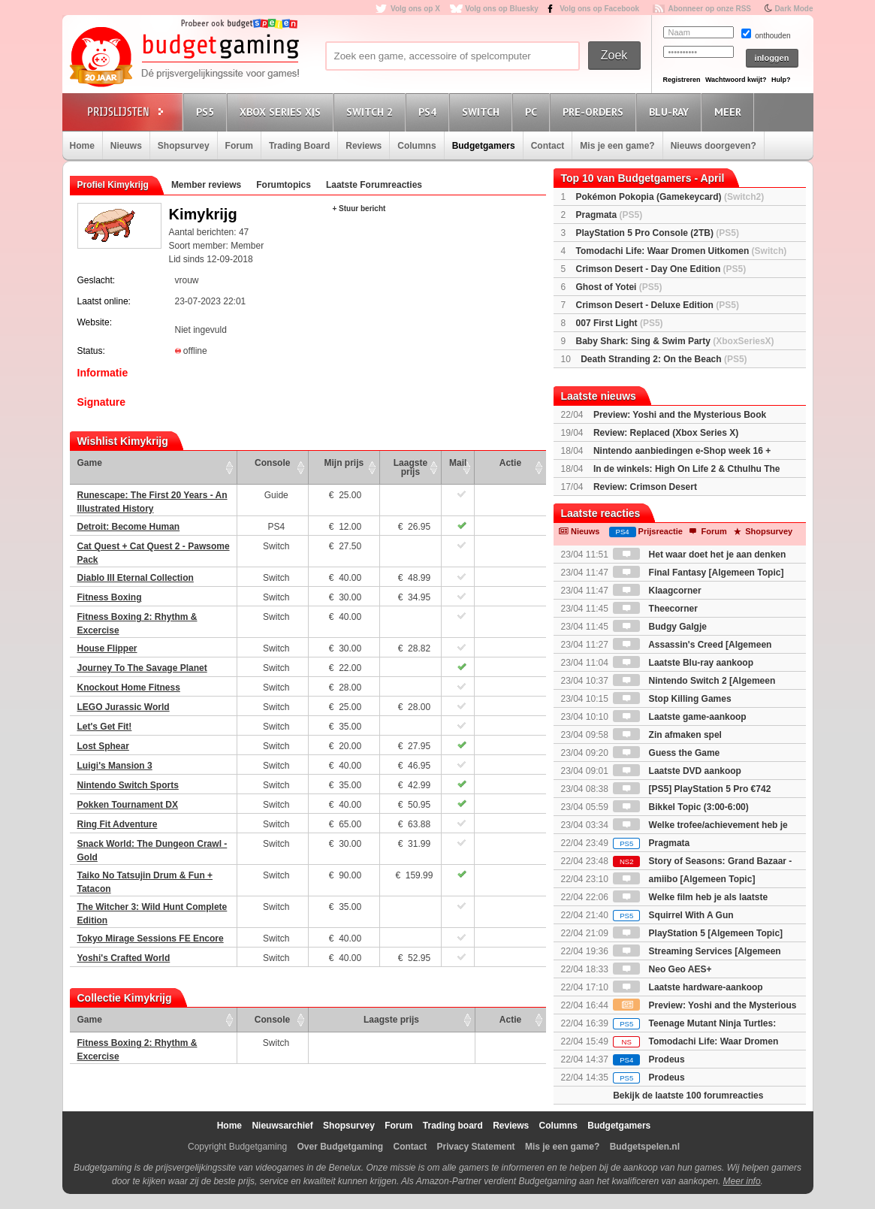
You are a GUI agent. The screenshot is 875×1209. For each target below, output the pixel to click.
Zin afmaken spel (667, 735)
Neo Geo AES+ (662, 969)
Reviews (363, 146)
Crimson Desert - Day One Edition (661, 269)
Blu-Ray (671, 111)
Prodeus (648, 1059)
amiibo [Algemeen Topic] (684, 879)
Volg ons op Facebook (599, 9)
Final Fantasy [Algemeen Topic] (698, 572)
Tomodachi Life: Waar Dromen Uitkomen (681, 251)
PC (533, 111)
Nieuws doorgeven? (713, 146)
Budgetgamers (483, 146)
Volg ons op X (415, 9)
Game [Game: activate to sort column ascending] (89, 463)
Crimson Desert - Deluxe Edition (657, 305)
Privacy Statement (476, 1146)
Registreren (682, 79)
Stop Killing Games (672, 699)
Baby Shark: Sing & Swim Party (675, 341)
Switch (483, 111)
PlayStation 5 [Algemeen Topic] (698, 933)
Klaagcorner (657, 590)
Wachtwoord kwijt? (736, 79)
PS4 (429, 111)
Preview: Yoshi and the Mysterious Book (679, 415)
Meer (730, 111)
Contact (548, 146)
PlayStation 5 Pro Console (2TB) (657, 233)
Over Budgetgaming (340, 1146)
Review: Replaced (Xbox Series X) (665, 433)
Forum (239, 146)
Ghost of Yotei (619, 287)
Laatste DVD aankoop (677, 771)
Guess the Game (666, 753)
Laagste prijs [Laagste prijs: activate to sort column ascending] (410, 467)
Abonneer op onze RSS (709, 9)
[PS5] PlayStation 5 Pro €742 (692, 789)
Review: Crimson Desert (645, 487)
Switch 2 (371, 111)
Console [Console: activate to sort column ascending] (272, 463)
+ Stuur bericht (359, 208)
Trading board (453, 1125)
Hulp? (781, 79)
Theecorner (655, 608)
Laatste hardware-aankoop (687, 987)
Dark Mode (793, 9)
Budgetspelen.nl (645, 1146)
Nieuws (126, 146)
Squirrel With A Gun (673, 915)
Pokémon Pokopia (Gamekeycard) (670, 197)
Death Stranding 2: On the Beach (664, 359)
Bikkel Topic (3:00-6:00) (681, 807)
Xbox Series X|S (282, 111)
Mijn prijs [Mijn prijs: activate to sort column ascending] (344, 463)
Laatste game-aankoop (679, 717)
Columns (416, 146)
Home (82, 146)
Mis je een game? (617, 146)
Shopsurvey (184, 146)
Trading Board (299, 146)
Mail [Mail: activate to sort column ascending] (457, 463)
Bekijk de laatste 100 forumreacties (688, 1095)
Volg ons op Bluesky (502, 9)
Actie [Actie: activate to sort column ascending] (510, 463)
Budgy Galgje (660, 626)
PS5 (207, 111)
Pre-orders (595, 111)
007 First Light (619, 323)
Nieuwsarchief (282, 1125)
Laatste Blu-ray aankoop (683, 662)
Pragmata (609, 215)
